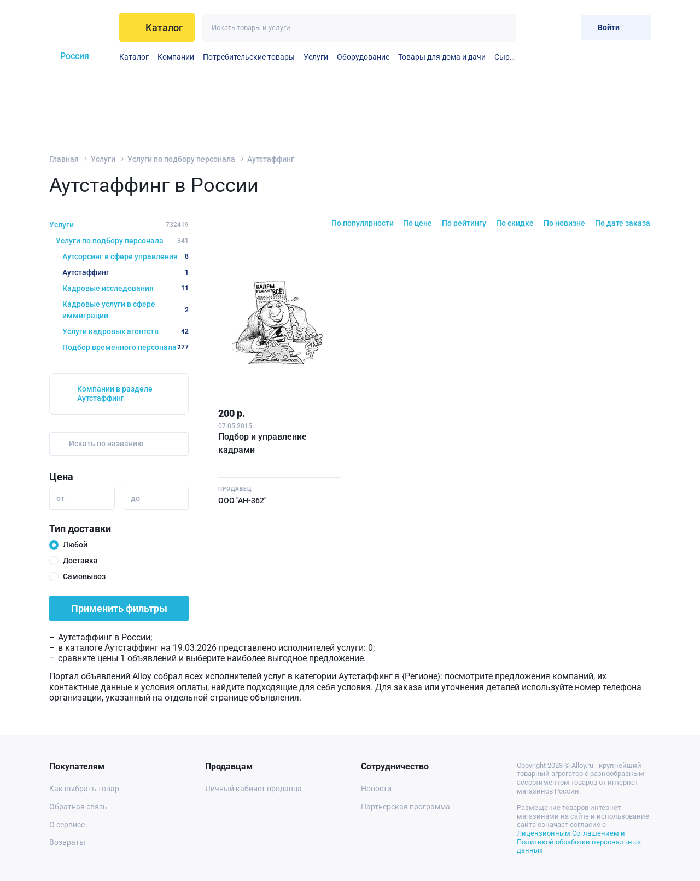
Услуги (316, 56)
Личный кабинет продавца (253, 788)
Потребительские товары (249, 56)
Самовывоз (84, 576)
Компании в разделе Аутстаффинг (115, 393)
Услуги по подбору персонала (181, 159)
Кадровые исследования (125, 288)
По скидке (515, 223)
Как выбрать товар (84, 788)
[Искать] (501, 27)
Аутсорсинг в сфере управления (125, 256)
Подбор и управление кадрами (262, 443)
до (135, 498)
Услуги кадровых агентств (125, 331)
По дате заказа (622, 223)
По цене (417, 223)
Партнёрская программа (405, 806)
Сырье (505, 56)
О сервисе (67, 824)
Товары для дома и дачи (442, 56)
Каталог (134, 56)
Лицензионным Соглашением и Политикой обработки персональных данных (579, 841)
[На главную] (80, 27)
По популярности (362, 223)
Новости (376, 788)
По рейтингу (464, 223)
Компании (176, 56)
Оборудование (363, 56)
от (60, 498)
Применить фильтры (119, 608)
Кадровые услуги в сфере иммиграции (125, 310)
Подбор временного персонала (125, 347)
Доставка (80, 560)
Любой (75, 544)
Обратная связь (78, 806)
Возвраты (67, 842)
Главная (64, 159)
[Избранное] (536, 27)
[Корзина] (563, 27)
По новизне (564, 223)
